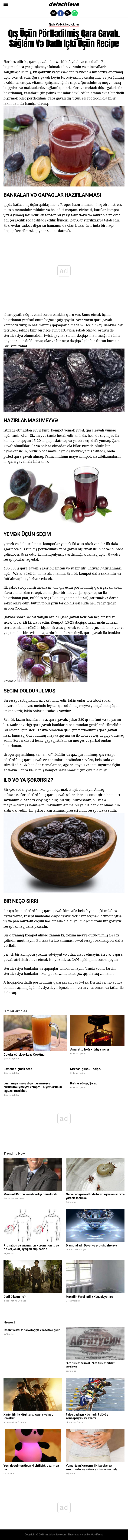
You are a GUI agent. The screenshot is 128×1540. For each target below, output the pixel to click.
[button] (6, 4)
